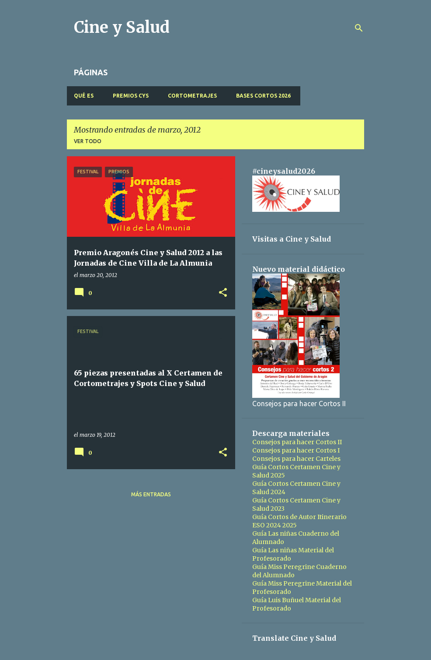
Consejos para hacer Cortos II (297, 442)
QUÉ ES (84, 95)
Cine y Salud (122, 27)
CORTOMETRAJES (192, 95)
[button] (223, 293)
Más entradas (151, 494)
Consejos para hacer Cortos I (296, 450)
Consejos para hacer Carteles (296, 459)
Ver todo (87, 141)
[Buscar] (359, 28)
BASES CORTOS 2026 (263, 95)
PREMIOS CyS (131, 95)
